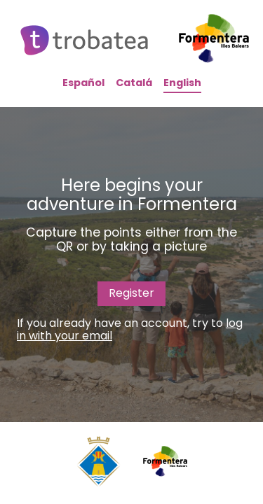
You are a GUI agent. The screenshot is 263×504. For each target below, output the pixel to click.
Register (131, 293)
